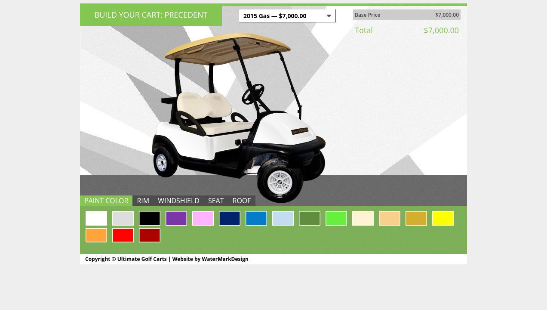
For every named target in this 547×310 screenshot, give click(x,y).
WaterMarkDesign (225, 259)
